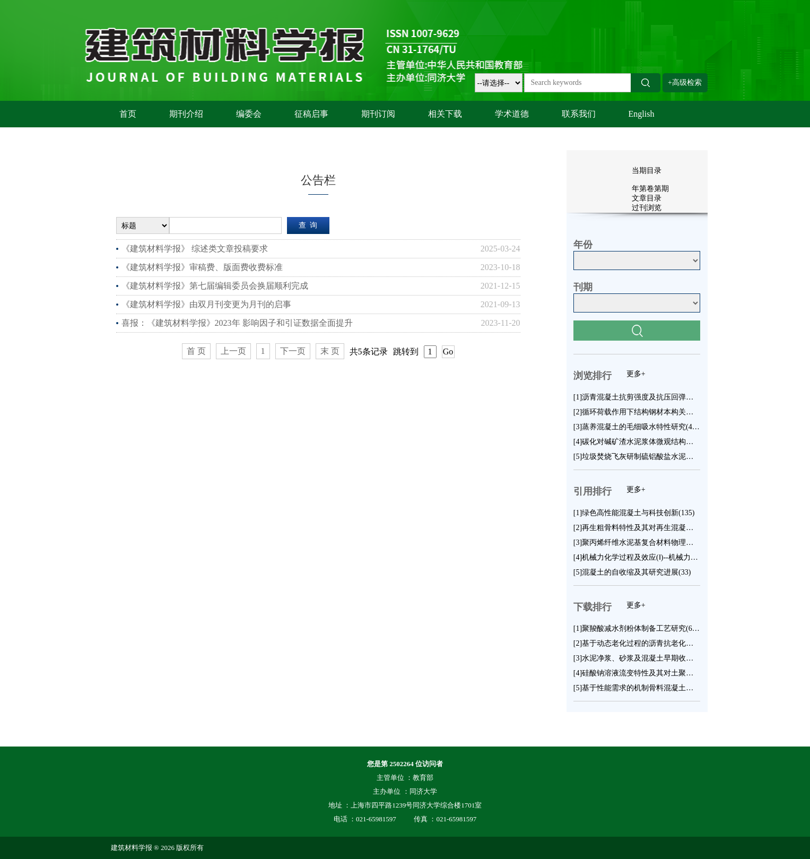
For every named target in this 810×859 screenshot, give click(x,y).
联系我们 (579, 113)
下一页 (293, 350)
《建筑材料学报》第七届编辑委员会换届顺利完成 (214, 285)
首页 (127, 113)
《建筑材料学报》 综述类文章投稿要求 (194, 248)
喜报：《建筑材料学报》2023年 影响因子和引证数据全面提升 (237, 322)
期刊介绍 (186, 113)
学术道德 (512, 113)
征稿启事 (311, 113)
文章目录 (646, 198)
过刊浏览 (646, 208)
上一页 (233, 350)
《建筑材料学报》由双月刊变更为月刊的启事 (206, 304)
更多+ (636, 374)
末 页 (329, 350)
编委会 (249, 113)
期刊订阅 (378, 113)
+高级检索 (685, 82)
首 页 (196, 350)
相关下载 (445, 113)
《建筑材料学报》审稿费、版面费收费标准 (202, 267)
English (642, 113)
